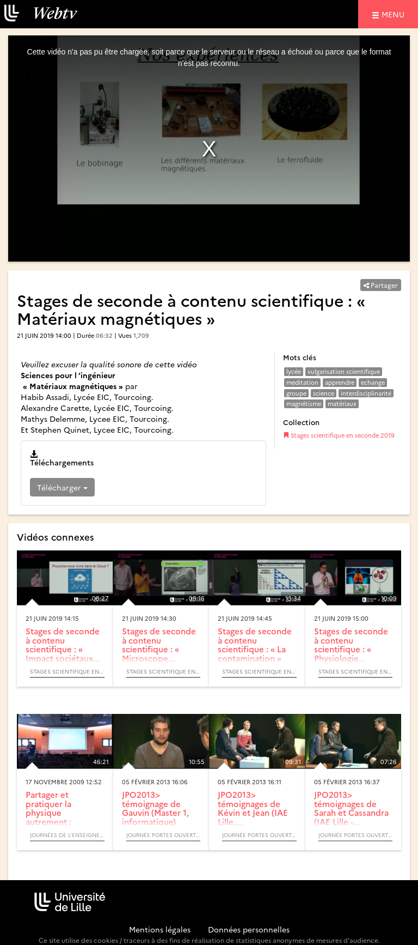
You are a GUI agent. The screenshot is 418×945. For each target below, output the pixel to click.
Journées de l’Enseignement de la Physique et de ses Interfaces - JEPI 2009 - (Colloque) (67, 835)
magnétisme (303, 403)
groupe (296, 393)
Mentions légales (159, 929)
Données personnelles (249, 929)
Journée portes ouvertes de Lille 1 (163, 835)
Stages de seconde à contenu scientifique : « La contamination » (255, 644)
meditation (302, 382)
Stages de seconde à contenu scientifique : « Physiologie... (351, 644)
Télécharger (62, 487)
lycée (293, 371)
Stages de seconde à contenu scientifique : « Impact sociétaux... (63, 644)
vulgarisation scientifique (344, 371)
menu (394, 14)
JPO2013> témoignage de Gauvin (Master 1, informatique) (155, 808)
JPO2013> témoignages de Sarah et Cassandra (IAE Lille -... (351, 808)
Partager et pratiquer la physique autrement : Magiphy (48, 812)
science (323, 393)
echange (373, 382)
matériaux (342, 403)
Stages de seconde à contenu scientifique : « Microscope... (159, 644)
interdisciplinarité (366, 393)
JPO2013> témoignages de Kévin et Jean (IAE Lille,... (253, 808)
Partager (381, 284)
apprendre (339, 382)
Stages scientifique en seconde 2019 (339, 435)
